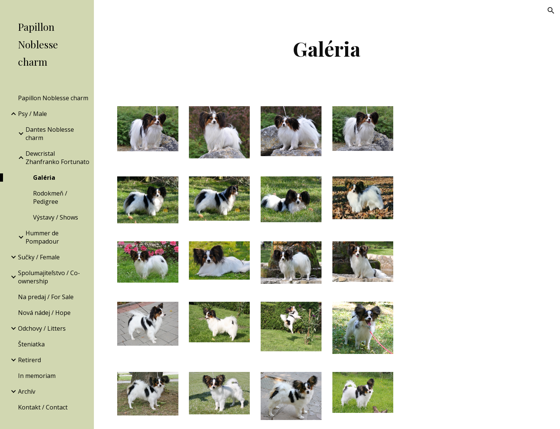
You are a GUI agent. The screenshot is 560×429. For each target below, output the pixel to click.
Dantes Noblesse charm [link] (50, 133)
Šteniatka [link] (31, 344)
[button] (551, 11)
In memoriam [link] (37, 376)
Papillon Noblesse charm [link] (53, 98)
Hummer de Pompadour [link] (42, 237)
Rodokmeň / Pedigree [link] (50, 197)
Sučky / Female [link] (39, 257)
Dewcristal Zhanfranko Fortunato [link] (57, 157)
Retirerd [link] (29, 360)
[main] (327, 48)
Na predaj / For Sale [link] (46, 297)
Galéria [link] (44, 177)
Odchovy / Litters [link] (42, 328)
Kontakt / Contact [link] (43, 407)
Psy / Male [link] (32, 114)
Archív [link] (26, 391)
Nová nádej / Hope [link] (44, 313)
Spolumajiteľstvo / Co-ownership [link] (49, 277)
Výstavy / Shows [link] (55, 217)
